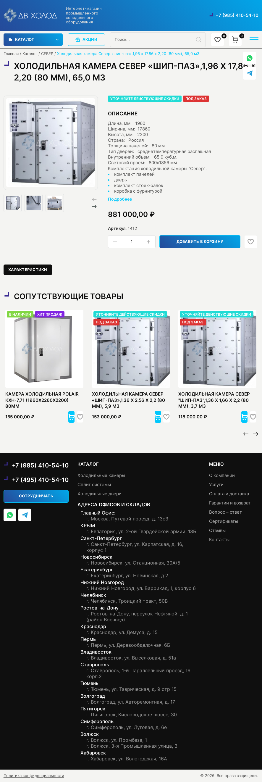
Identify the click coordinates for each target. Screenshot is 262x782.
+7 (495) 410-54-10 (40, 479)
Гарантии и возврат (229, 503)
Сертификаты (223, 521)
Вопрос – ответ (225, 512)
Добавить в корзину (200, 241)
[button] (94, 206)
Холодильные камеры (101, 475)
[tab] (28, 270)
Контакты (219, 539)
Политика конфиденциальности (34, 775)
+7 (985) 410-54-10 (237, 15)
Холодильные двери (99, 493)
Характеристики (27, 269)
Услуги (216, 484)
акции (86, 39)
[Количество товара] (132, 242)
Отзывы (217, 530)
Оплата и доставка (229, 493)
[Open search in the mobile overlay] (158, 39)
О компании (222, 475)
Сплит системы (94, 484)
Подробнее (120, 198)
